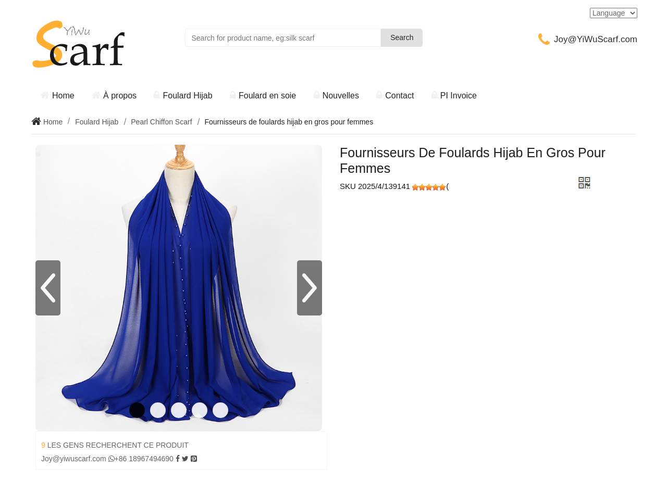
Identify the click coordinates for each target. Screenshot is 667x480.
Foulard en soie (267, 95)
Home (63, 95)
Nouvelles (341, 95)
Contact (399, 95)
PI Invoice (458, 95)
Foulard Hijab (187, 95)
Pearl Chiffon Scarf (161, 122)
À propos (120, 95)
